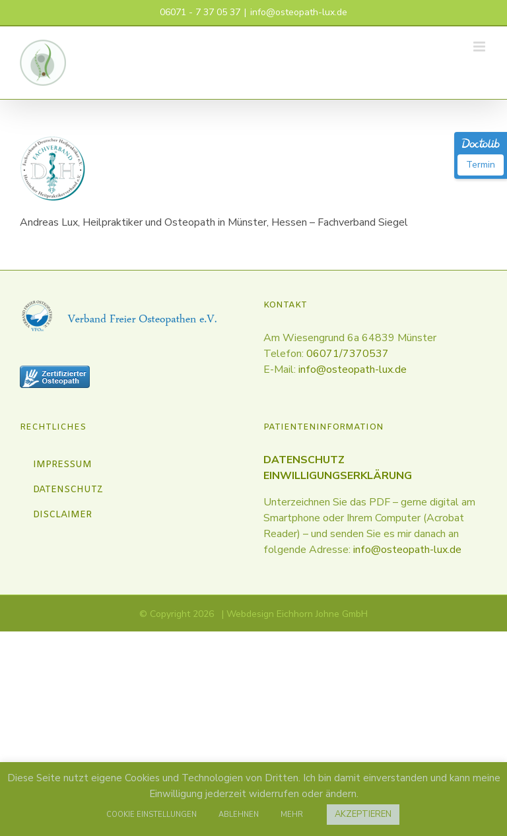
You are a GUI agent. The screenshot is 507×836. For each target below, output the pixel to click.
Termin (480, 164)
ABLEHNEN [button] (239, 815)
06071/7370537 (347, 353)
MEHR (292, 815)
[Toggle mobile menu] (480, 46)
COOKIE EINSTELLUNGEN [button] (151, 815)
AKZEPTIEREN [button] (363, 814)
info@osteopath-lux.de (298, 12)
